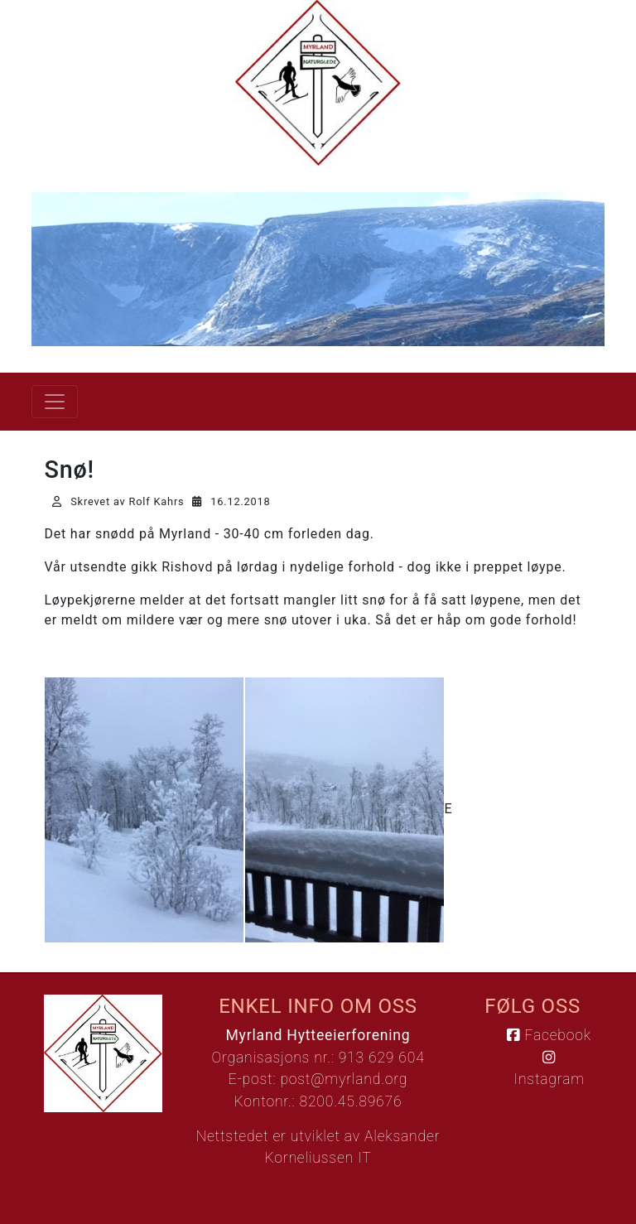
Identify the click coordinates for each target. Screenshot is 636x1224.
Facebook (548, 1035)
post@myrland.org (343, 1079)
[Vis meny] (54, 401)
